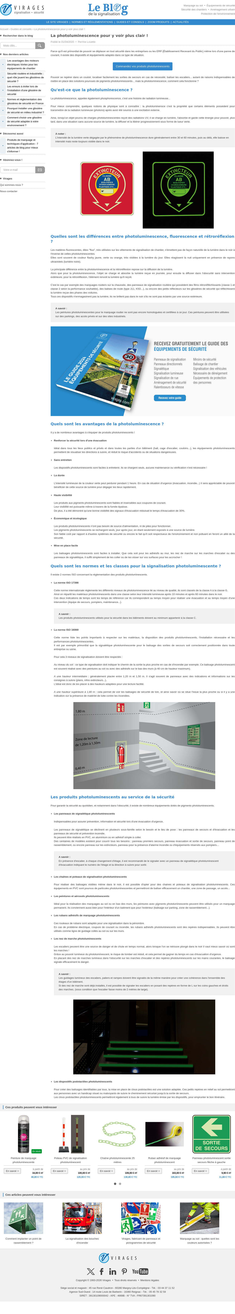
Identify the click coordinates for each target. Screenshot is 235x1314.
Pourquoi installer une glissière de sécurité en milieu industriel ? (22, 110)
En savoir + (12, 1171)
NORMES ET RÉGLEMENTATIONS (92, 22)
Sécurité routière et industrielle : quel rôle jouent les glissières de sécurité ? (22, 77)
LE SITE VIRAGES (57, 22)
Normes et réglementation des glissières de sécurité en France (22, 101)
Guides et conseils (21, 29)
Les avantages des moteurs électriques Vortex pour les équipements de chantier (19, 64)
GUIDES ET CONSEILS (130, 22)
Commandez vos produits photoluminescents (142, 66)
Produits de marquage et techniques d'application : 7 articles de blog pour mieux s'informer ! (19, 146)
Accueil (4, 29)
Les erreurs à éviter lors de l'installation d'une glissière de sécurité (20, 90)
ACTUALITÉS (181, 22)
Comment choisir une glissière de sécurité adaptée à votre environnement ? (21, 121)
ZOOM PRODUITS (158, 22)
